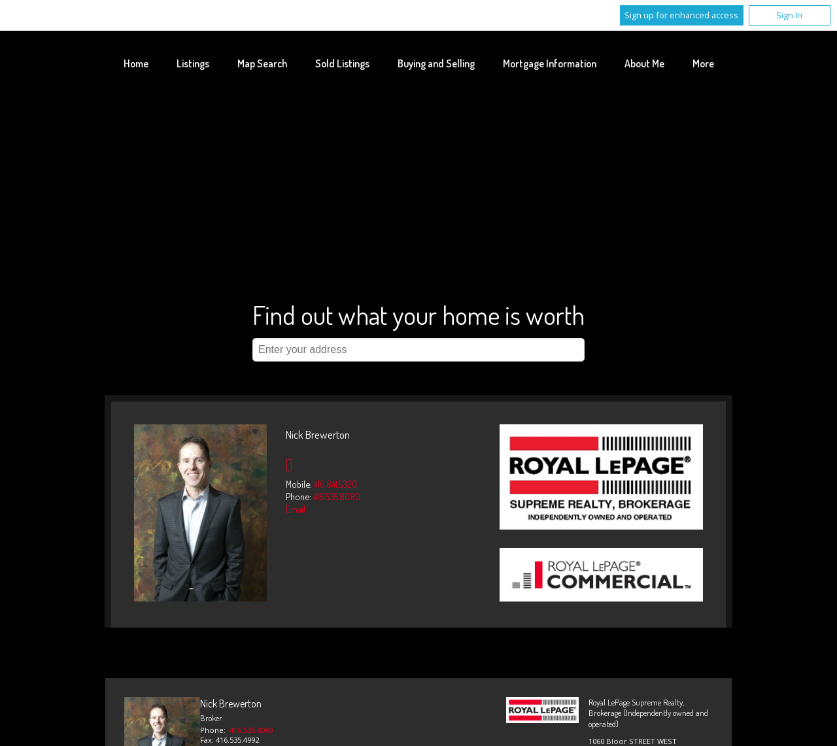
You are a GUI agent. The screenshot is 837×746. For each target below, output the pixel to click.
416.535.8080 (336, 496)
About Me (644, 63)
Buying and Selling (436, 63)
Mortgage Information (549, 63)
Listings (193, 63)
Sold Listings (342, 63)
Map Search (262, 63)
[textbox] (418, 350)
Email (295, 509)
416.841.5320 (335, 484)
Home (136, 63)
